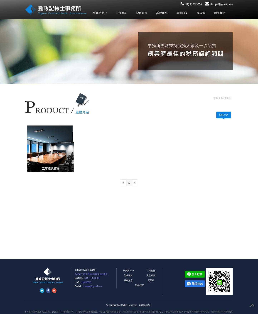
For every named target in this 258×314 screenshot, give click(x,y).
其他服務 (162, 12)
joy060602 (86, 282)
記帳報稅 (142, 12)
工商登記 (121, 12)
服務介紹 (223, 115)
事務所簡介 (100, 12)
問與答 (201, 12)
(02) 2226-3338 (191, 4)
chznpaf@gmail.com (219, 4)
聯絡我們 (219, 12)
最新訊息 (182, 12)
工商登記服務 (50, 168)
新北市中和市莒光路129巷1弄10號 (91, 274)
